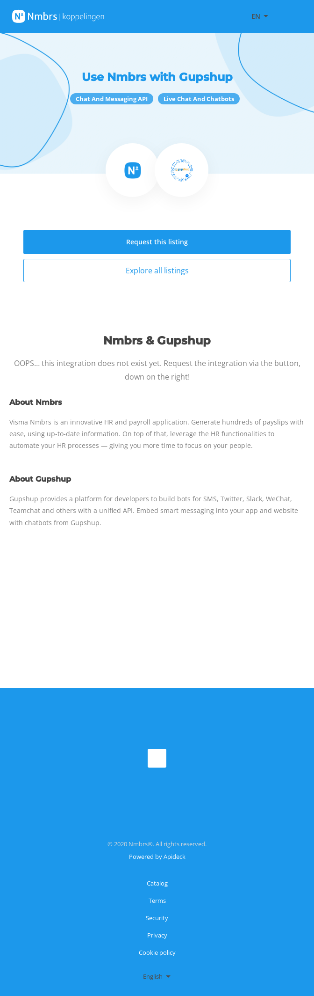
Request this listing (157, 241)
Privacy (157, 935)
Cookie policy (157, 952)
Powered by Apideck (157, 856)
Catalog (157, 883)
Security (157, 918)
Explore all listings (157, 270)
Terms (157, 900)
